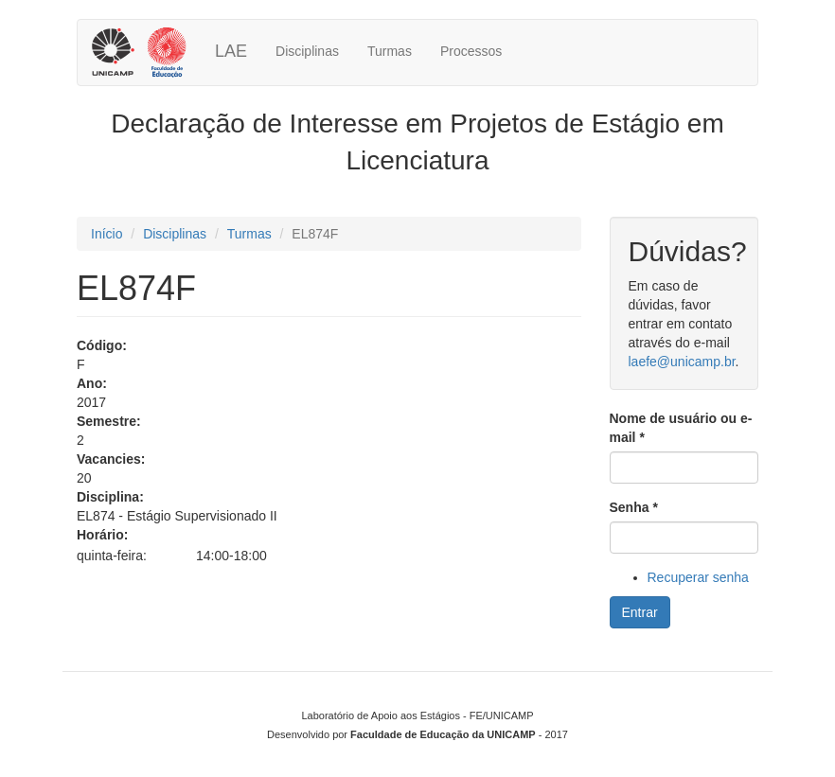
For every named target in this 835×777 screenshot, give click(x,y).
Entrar (640, 612)
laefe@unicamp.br (682, 361)
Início (106, 233)
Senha (634, 507)
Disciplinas (307, 51)
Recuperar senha (698, 577)
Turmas (389, 51)
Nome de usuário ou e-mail (681, 428)
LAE (231, 51)
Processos (471, 51)
